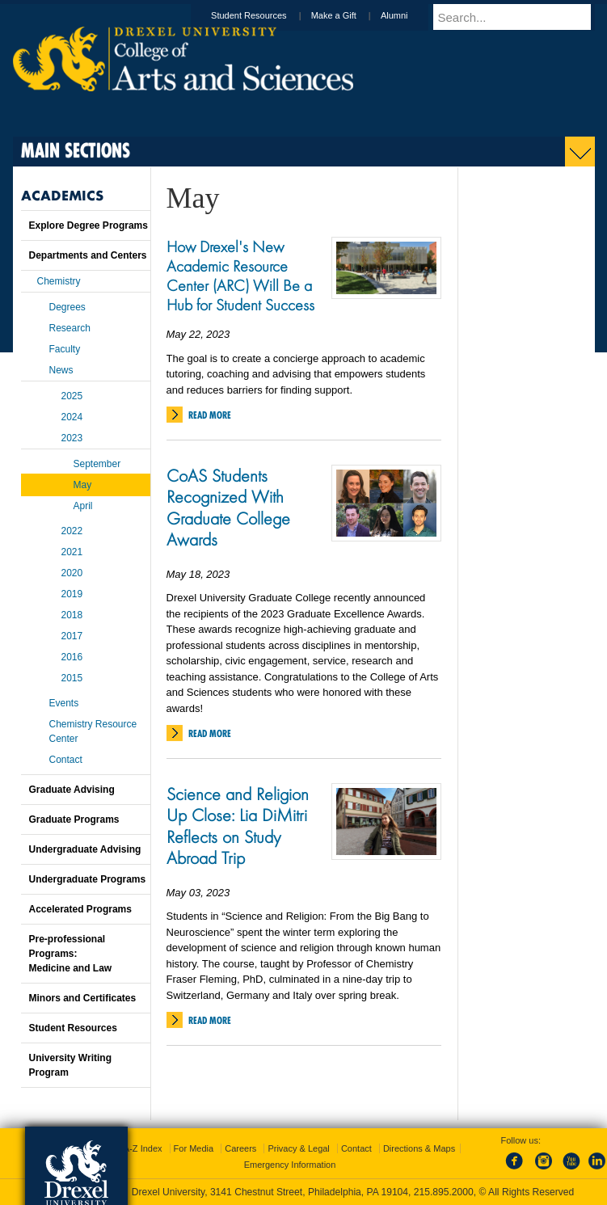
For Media (194, 1148)
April (83, 506)
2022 (72, 531)
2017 (72, 636)
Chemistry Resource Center (93, 731)
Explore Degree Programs (88, 225)
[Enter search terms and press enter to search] (521, 17)
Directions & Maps (419, 1148)
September (97, 464)
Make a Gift (349, 15)
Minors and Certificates (83, 998)
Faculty (65, 349)
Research (70, 328)
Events (64, 703)
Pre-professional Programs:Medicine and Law (70, 953)
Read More (209, 415)
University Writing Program (70, 1065)
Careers (240, 1148)
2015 (72, 678)
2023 (72, 438)
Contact (65, 759)
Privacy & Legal (298, 1148)
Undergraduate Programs (87, 879)
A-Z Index (143, 1148)
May (83, 485)
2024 (72, 417)
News (61, 370)
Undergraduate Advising (85, 849)
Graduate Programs (74, 819)
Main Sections (75, 150)
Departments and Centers (88, 255)
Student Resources (264, 15)
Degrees (67, 307)
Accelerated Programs (80, 909)
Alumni (410, 15)
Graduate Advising (72, 789)
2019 (72, 594)
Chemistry (59, 281)
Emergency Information (290, 1164)
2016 (72, 657)
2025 (72, 396)
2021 (72, 552)
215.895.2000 (444, 1192)
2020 (72, 573)
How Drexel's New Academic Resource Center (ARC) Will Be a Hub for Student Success (240, 275)
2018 (72, 615)
